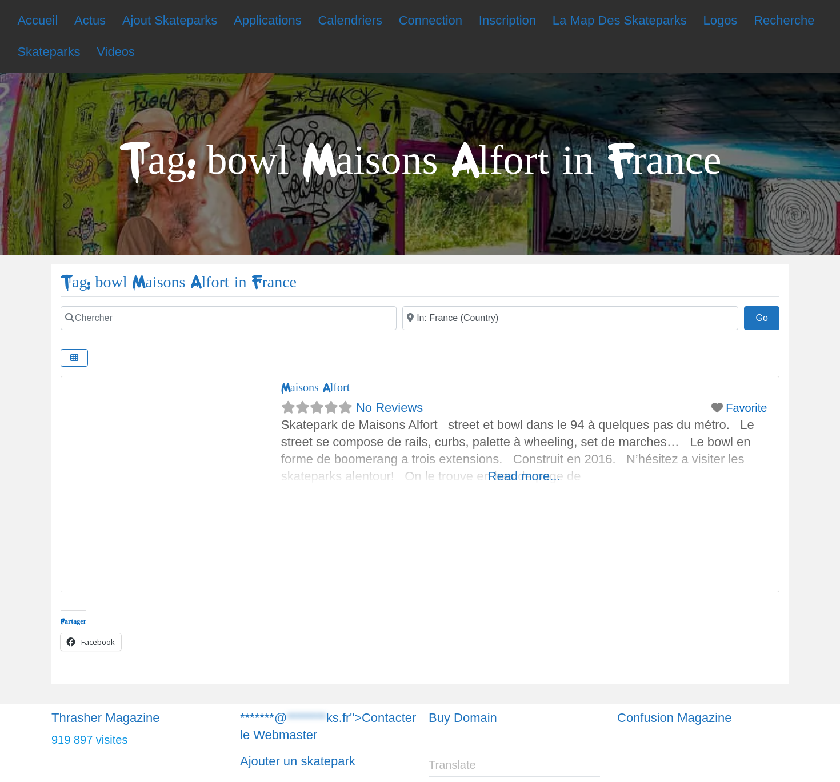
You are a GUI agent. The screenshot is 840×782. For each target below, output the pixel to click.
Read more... (524, 476)
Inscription (507, 20)
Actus (90, 20)
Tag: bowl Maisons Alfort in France (179, 282)
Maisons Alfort (315, 388)
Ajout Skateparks (169, 20)
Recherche (784, 20)
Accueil (37, 20)
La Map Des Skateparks (620, 20)
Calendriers (350, 20)
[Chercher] (229, 318)
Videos (116, 52)
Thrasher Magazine (105, 718)
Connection (430, 20)
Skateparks (48, 52)
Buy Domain (463, 718)
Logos (720, 20)
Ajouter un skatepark (297, 761)
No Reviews (389, 407)
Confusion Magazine (674, 718)
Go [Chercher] (767, 316)
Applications (268, 20)
